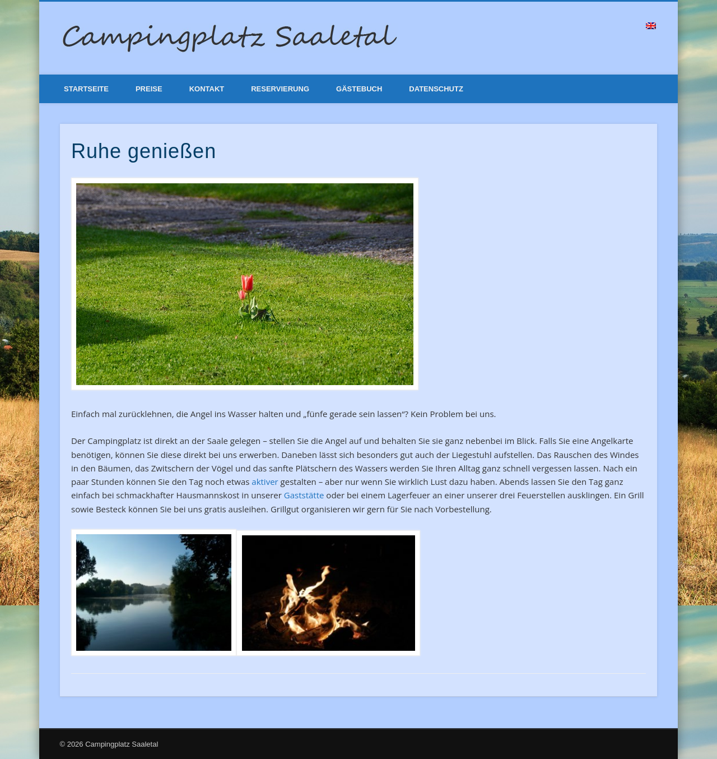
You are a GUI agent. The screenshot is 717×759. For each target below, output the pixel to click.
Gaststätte (304, 495)
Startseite (86, 89)
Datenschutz (436, 89)
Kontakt (207, 89)
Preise (149, 89)
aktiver (265, 481)
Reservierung (280, 89)
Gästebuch (359, 89)
